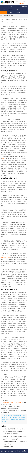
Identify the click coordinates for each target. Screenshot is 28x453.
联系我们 (17, 9)
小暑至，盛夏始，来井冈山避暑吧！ (11, 434)
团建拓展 (10, 9)
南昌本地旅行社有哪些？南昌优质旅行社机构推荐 (14, 431)
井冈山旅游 (24, 6)
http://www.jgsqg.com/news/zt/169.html (11, 402)
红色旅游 (24, 9)
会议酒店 (17, 6)
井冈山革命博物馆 (5, 257)
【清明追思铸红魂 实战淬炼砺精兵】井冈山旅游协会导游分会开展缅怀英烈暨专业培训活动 (14, 441)
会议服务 (10, 6)
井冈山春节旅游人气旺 (8, 446)
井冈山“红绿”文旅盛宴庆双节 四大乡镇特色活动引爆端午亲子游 (14, 436)
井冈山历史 (10, 12)
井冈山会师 (17, 12)
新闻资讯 (3, 12)
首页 (3, 6)
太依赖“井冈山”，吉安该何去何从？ (11, 439)
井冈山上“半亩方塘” (7, 444)
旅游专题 (11, 15)
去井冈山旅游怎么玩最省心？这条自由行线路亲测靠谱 (14, 429)
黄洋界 (4, 158)
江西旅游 (3, 9)
